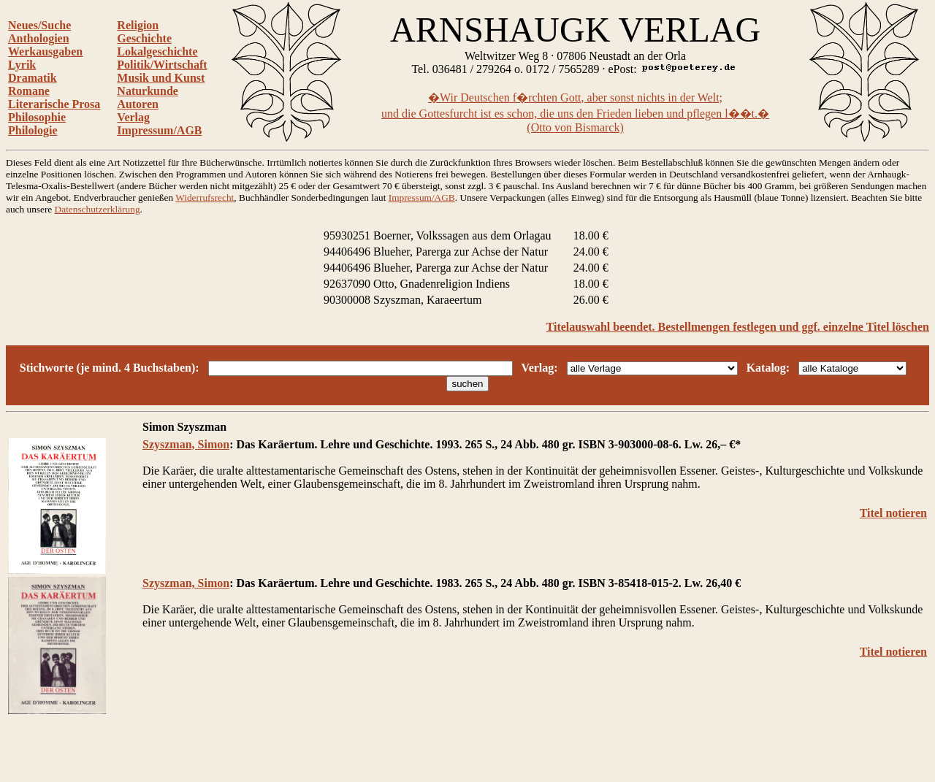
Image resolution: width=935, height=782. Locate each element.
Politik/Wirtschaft (162, 64)
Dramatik (32, 78)
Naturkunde (147, 91)
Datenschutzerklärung (97, 209)
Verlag (133, 117)
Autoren (138, 104)
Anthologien (38, 38)
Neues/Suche (39, 25)
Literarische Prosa (54, 104)
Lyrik (22, 64)
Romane (29, 91)
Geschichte (144, 38)
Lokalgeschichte (157, 51)
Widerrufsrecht (204, 197)
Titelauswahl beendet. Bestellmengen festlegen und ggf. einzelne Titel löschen (737, 327)
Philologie (33, 130)
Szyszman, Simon (185, 444)
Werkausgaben (45, 51)
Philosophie (37, 117)
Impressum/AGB (159, 130)
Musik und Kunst (161, 78)
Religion (138, 25)
